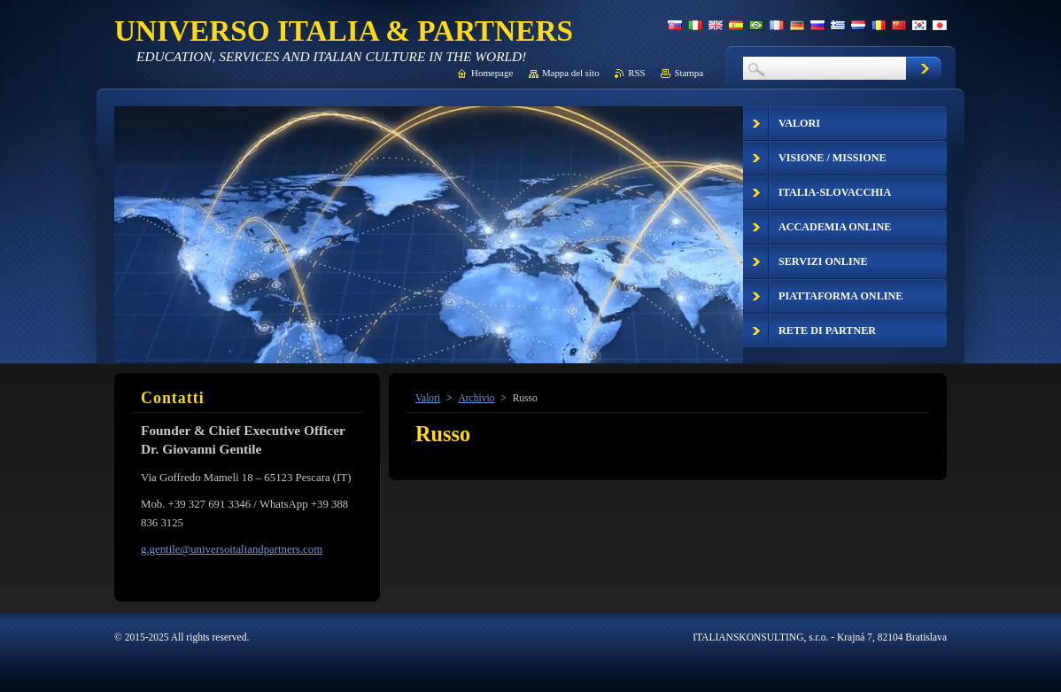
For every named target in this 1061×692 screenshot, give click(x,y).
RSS (636, 72)
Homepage (492, 72)
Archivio (476, 398)
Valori (427, 398)
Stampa (688, 72)
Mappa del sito (571, 72)
